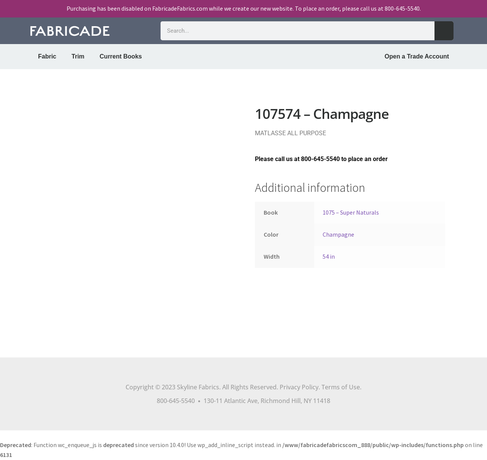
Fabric (47, 56)
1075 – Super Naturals (351, 212)
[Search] (444, 30)
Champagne (338, 234)
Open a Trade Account (417, 56)
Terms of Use (340, 387)
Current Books (121, 56)
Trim (78, 56)
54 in (329, 256)
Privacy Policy (299, 387)
